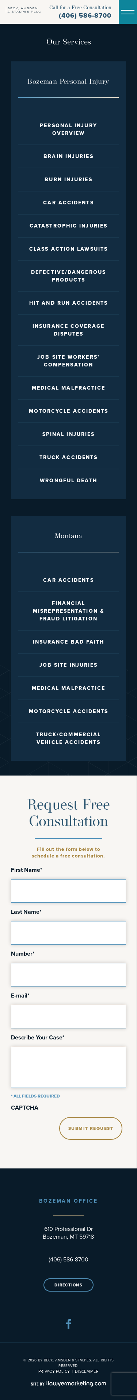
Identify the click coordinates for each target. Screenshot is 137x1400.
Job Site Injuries (68, 665)
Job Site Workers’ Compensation (68, 361)
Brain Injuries (68, 156)
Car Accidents (68, 203)
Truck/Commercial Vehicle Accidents (68, 738)
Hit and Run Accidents (68, 303)
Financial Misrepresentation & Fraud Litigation (68, 611)
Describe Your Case (38, 1037)
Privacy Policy (54, 1371)
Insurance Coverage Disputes (68, 330)
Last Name (26, 912)
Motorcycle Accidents (69, 411)
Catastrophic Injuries (68, 226)
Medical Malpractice (69, 388)
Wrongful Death (68, 480)
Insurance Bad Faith (68, 642)
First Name (26, 870)
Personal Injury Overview (68, 129)
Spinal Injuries (68, 434)
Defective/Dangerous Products (68, 276)
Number (23, 953)
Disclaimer (87, 1371)
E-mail (20, 995)
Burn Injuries (68, 179)
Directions (68, 1285)
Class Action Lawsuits (68, 249)
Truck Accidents (68, 457)
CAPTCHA (24, 1107)
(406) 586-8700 (85, 15)
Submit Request (90, 1128)
